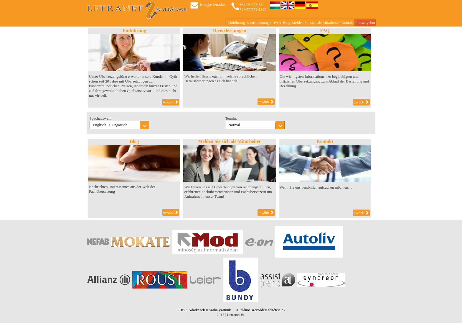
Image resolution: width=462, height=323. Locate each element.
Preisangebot (365, 22)
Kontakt (347, 22)
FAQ (277, 22)
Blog (286, 22)
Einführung (236, 22)
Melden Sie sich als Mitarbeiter (316, 22)
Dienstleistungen (259, 22)
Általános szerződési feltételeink (261, 310)
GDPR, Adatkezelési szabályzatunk (203, 310)
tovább (171, 102)
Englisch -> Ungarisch (110, 125)
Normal (234, 125)
